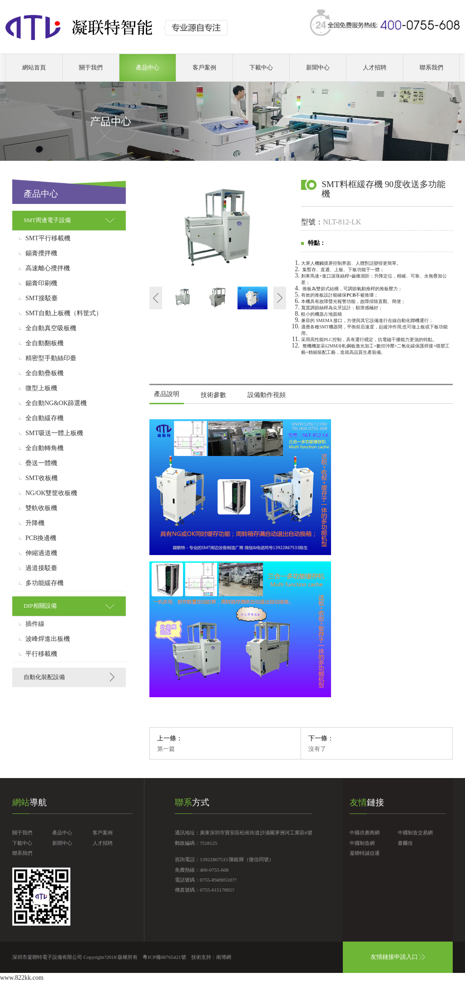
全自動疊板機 (44, 373)
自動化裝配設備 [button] (44, 677)
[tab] (69, 220)
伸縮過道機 (41, 553)
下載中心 (261, 67)
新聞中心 (318, 67)
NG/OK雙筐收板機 (51, 493)
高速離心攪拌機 (47, 268)
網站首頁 (34, 67)
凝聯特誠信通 (365, 853)
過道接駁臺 (41, 568)
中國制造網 (362, 843)
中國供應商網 (365, 832)
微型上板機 (41, 388)
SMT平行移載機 (47, 238)
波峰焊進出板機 (47, 639)
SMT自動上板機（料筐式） (63, 313)
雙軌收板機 (41, 508)
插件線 (35, 624)
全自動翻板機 (44, 343)
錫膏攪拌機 (41, 253)
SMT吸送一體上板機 (54, 433)
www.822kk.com (22, 977)
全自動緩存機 (44, 418)
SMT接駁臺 (41, 298)
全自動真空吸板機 (50, 328)
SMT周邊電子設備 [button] (47, 220)
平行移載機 (41, 654)
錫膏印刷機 (41, 283)
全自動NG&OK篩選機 (56, 403)
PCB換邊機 (40, 538)
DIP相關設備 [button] (40, 606)
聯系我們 (431, 67)
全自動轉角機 (44, 448)
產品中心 (147, 67)
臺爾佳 (405, 843)
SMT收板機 (41, 478)
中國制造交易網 (415, 832)
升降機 (35, 523)
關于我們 (91, 67)
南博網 (223, 957)
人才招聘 (374, 67)
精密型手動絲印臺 (50, 358)
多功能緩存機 (44, 583)
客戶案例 (204, 67)
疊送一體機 (41, 463)
